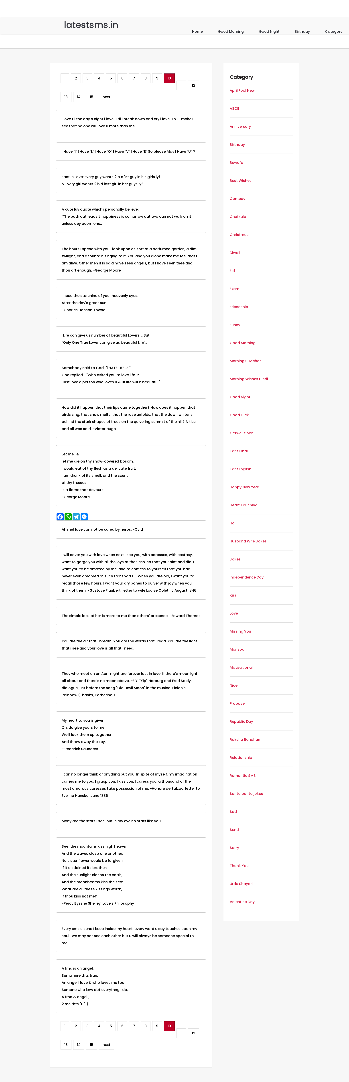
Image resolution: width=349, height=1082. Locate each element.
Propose (237, 703)
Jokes (235, 559)
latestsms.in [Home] (91, 24)
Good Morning (231, 31)
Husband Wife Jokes (248, 541)
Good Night (269, 31)
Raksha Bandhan (245, 739)
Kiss (233, 595)
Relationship (241, 757)
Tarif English (240, 469)
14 (79, 96)
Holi (233, 523)
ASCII (234, 108)
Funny (235, 324)
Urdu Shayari (241, 883)
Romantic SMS (243, 775)
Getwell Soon (242, 433)
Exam (234, 288)
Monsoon (238, 649)
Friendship (239, 306)
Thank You (239, 865)
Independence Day (247, 577)
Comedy (237, 198)
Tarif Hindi (239, 451)
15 (91, 96)
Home (197, 31)
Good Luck (239, 415)
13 (66, 96)
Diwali (235, 252)
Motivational (241, 667)
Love (234, 613)
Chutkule (238, 216)
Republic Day (241, 721)
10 (169, 78)
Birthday (302, 31)
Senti (234, 829)
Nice (233, 685)
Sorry (234, 847)
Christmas (239, 234)
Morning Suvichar (245, 360)
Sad (233, 811)
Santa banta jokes (246, 793)
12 (193, 85)
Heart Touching (244, 505)
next (106, 96)
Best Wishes (241, 180)
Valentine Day (242, 901)
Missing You (240, 631)
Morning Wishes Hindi (249, 379)
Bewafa (236, 162)
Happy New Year (244, 487)
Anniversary (240, 126)
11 (181, 85)
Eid (232, 270)
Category (333, 31)
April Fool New (242, 90)
